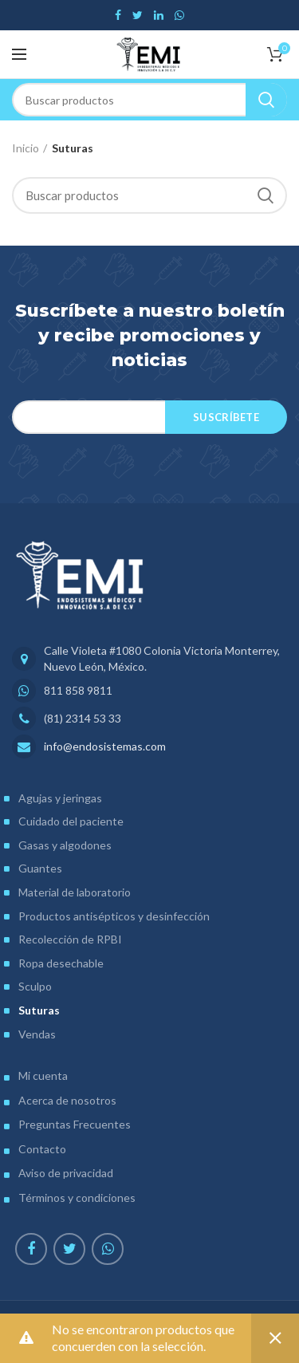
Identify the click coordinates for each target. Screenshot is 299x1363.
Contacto (42, 1149)
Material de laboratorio (74, 892)
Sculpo (35, 986)
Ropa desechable (61, 963)
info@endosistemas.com (105, 746)
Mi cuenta (43, 1075)
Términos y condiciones (77, 1197)
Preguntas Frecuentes (74, 1124)
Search (266, 99)
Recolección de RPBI (70, 939)
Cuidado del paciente (71, 821)
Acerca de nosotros (67, 1100)
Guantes (40, 868)
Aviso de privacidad (65, 1173)
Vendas (37, 1034)
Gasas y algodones (65, 845)
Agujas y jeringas (60, 798)
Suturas (39, 1010)
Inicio (25, 148)
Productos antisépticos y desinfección (114, 916)
